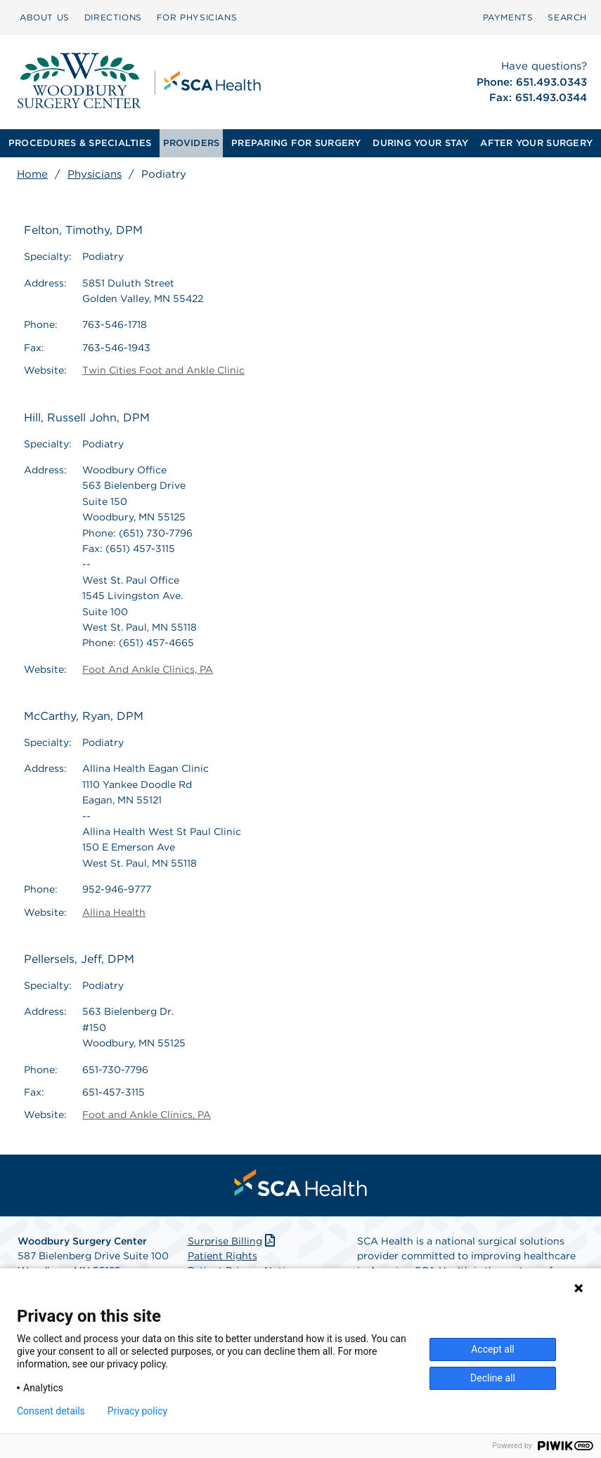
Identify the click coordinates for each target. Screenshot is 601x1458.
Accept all (493, 1349)
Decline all (492, 1378)
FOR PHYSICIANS (197, 17)
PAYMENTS (508, 17)
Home (32, 174)
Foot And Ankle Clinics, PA (147, 669)
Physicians (94, 174)
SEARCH (567, 17)
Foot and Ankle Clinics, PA (146, 1114)
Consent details (51, 1411)
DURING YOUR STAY (420, 143)
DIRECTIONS (113, 17)
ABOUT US (45, 17)
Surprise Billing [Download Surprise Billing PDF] (233, 1241)
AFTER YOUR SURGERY (536, 143)
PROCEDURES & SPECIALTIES (79, 143)
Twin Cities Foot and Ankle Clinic (163, 370)
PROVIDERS (191, 143)
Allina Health (114, 912)
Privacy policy (137, 1411)
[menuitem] (44, 17)
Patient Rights (222, 1255)
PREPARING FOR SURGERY (296, 143)
